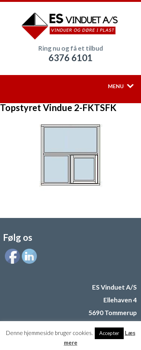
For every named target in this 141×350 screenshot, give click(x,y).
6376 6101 (70, 57)
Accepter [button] (109, 333)
